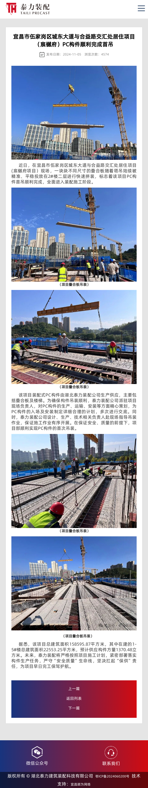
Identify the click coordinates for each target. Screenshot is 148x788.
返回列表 (74, 698)
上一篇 (74, 688)
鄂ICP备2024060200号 (112, 776)
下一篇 (74, 708)
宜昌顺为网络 (81, 784)
